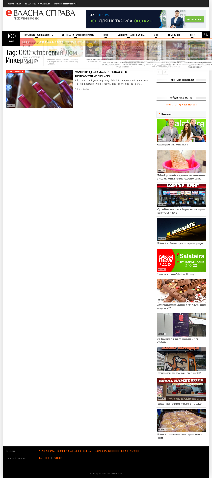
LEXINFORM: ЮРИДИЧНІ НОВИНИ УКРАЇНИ (117, 451)
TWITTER (57, 458)
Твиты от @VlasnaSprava (181, 104)
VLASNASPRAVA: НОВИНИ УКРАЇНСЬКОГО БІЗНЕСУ (65, 451)
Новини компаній (15, 71)
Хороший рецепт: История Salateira (172, 144)
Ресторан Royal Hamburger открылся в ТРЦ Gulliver (179, 403)
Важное (26, 42)
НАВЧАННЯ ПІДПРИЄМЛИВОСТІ (65, 3)
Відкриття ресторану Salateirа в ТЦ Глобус (176, 274)
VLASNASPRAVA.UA (14, 3)
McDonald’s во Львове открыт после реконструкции (180, 243)
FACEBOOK (44, 458)
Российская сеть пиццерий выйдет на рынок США (179, 373)
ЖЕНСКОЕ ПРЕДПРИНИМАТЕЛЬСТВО (37, 3)
